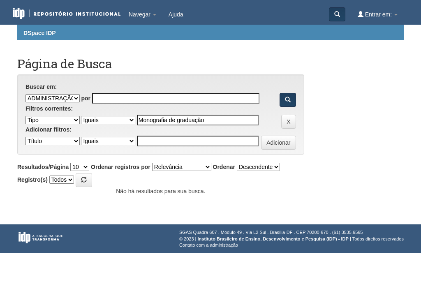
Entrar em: (378, 14)
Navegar (142, 14)
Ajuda (176, 14)
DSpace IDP (39, 33)
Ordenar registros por (120, 167)
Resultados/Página (43, 167)
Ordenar (224, 167)
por (85, 98)
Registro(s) (32, 179)
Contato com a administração (208, 245)
